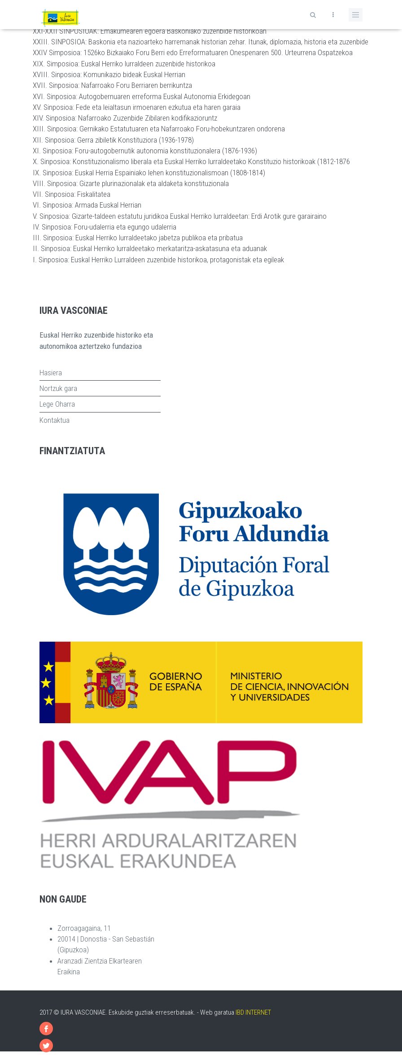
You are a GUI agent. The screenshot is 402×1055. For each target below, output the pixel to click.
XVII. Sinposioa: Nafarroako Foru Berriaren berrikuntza (112, 85)
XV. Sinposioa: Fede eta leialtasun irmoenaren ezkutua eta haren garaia (136, 107)
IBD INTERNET (253, 1012)
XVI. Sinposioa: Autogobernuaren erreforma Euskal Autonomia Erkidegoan (141, 96)
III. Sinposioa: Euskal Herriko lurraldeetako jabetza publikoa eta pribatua (138, 237)
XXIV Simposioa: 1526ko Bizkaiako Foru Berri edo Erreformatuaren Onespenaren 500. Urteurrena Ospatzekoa (193, 52)
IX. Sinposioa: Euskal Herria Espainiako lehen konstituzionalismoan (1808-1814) (149, 172)
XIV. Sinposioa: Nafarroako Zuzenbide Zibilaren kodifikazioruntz (125, 117)
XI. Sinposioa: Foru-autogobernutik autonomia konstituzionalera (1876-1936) (145, 150)
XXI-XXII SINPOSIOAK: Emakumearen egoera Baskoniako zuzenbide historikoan (150, 30)
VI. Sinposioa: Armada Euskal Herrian (87, 204)
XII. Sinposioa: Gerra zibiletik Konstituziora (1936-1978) (113, 139)
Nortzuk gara (58, 388)
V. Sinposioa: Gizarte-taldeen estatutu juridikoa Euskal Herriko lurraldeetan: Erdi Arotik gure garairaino (180, 216)
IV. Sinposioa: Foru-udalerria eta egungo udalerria (104, 226)
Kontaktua (54, 420)
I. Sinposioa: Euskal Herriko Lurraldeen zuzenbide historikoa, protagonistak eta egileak (158, 259)
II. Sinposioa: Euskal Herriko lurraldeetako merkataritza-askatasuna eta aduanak (150, 248)
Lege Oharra (57, 403)
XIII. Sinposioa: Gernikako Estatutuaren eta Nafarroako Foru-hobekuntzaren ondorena (159, 128)
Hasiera (50, 372)
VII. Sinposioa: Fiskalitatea (71, 194)
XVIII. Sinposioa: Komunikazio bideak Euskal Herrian (109, 74)
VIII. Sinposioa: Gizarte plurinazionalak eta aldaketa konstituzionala (131, 183)
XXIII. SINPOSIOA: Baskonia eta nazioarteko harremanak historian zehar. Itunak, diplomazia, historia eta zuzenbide (200, 41)
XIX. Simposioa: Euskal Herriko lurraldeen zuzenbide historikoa (124, 63)
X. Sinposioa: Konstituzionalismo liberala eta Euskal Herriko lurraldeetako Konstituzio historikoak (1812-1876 (191, 161)
